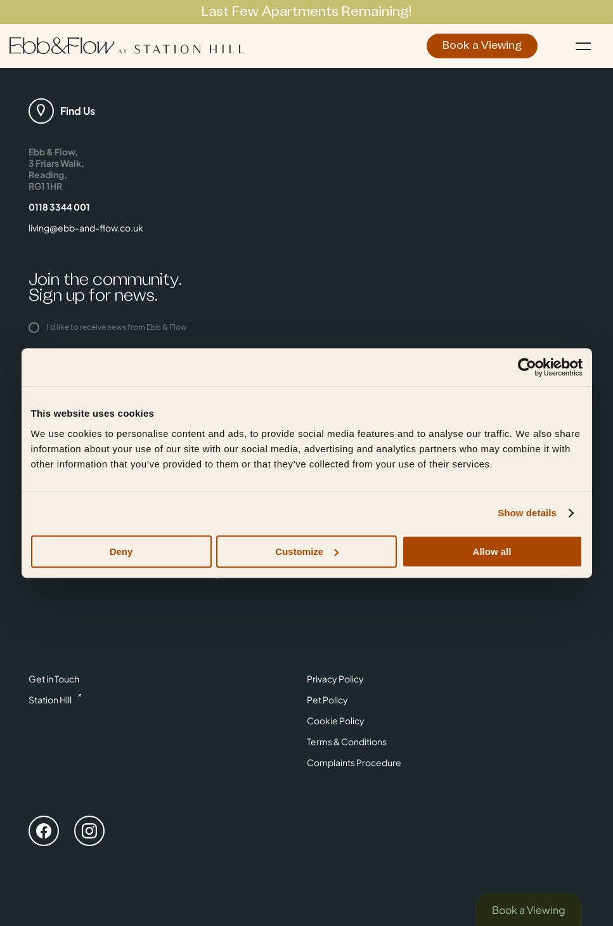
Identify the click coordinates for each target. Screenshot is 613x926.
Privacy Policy (335, 678)
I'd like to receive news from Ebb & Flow (108, 327)
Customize (307, 551)
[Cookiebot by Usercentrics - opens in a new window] (527, 367)
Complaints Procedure (354, 762)
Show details (527, 512)
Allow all (492, 551)
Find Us (77, 110)
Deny (121, 551)
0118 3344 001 (59, 206)
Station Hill (50, 699)
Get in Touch (54, 678)
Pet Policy (327, 699)
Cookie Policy (336, 720)
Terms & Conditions (347, 741)
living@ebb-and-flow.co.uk (86, 227)
